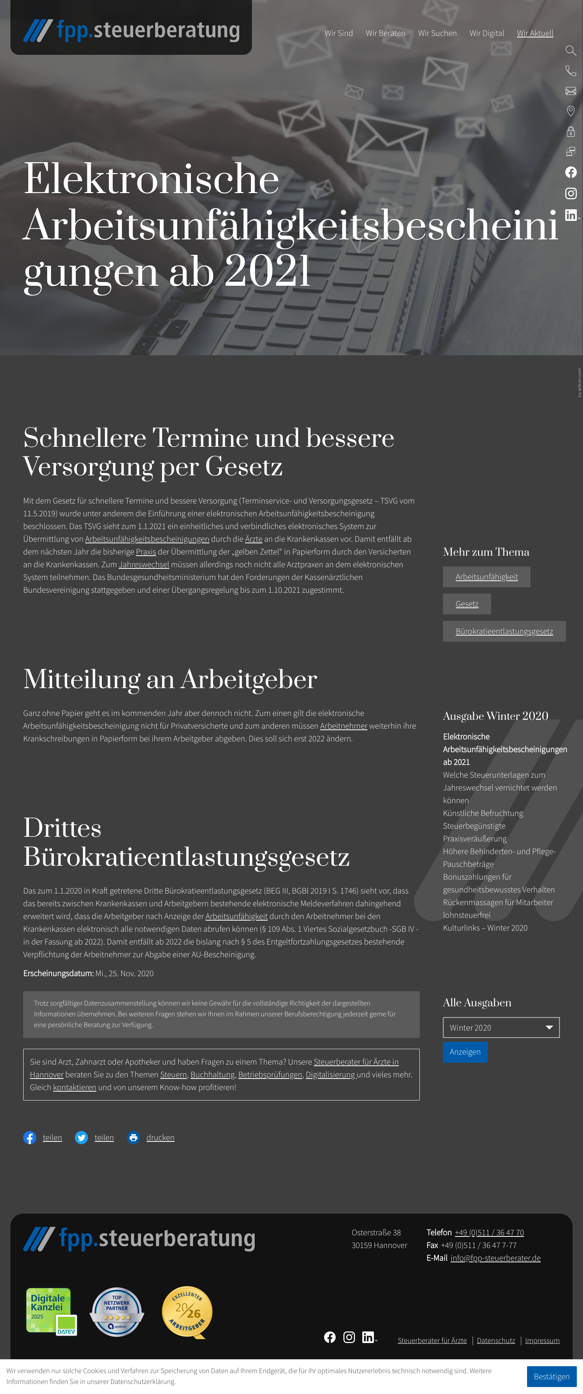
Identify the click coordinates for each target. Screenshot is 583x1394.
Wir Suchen (437, 33)
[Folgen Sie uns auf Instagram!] (571, 193)
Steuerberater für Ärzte (432, 1340)
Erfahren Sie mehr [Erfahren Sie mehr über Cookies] (203, 1381)
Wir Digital (487, 33)
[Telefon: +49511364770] (489, 1232)
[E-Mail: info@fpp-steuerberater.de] (571, 91)
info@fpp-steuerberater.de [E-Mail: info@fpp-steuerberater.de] (496, 1258)
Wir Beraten (386, 33)
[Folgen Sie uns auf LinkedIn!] (570, 215)
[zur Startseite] (131, 30)
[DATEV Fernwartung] (571, 151)
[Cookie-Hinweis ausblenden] (551, 1376)
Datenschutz (496, 1340)
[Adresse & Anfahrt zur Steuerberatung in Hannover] (571, 111)
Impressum (542, 1340)
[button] (571, 70)
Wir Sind (339, 33)
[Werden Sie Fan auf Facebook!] (571, 172)
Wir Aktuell (535, 33)
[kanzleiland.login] (571, 131)
